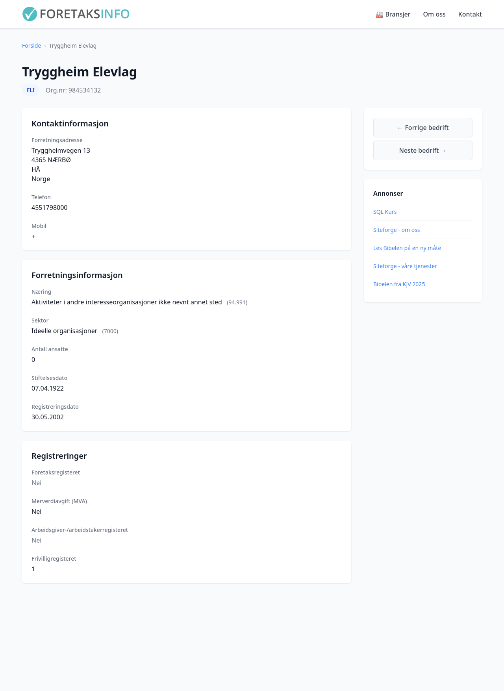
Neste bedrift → (423, 150)
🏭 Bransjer (393, 14)
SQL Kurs (385, 211)
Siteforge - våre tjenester (405, 266)
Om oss (434, 14)
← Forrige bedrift (422, 127)
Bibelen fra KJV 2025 (399, 284)
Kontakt (470, 14)
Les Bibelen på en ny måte (407, 248)
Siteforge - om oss (396, 229)
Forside (31, 45)
